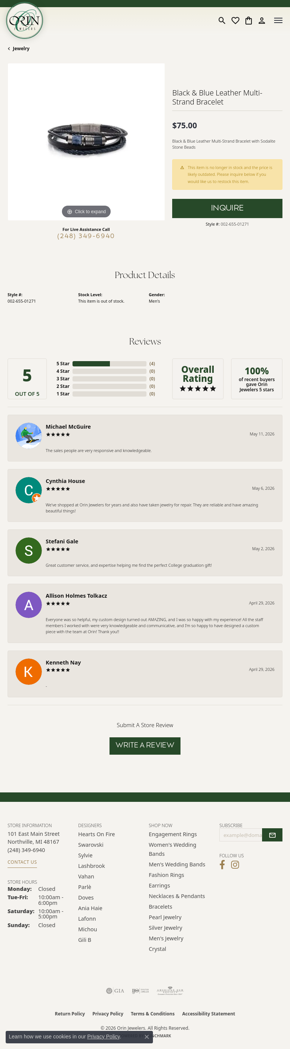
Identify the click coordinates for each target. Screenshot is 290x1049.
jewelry (21, 48)
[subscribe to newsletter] (272, 835)
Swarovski (90, 844)
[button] (222, 20)
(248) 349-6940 (86, 237)
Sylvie (85, 855)
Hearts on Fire (96, 834)
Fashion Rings (166, 874)
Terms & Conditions (153, 1014)
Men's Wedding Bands (177, 864)
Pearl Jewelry (165, 917)
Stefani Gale (62, 541)
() (152, 363)
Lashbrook (91, 865)
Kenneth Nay (63, 662)
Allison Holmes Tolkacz (76, 595)
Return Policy (70, 1014)
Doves (86, 897)
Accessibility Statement (208, 1014)
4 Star (63, 371)
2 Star (63, 386)
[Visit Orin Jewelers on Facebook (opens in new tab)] (222, 864)
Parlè (84, 887)
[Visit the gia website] (115, 991)
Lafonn (87, 918)
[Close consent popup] (147, 1037)
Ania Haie (90, 908)
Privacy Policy (108, 1014)
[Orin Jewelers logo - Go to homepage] (25, 20)
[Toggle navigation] (278, 20)
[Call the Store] (26, 850)
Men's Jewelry (166, 938)
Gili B (84, 939)
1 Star (63, 394)
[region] (86, 141)
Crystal (157, 948)
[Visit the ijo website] (140, 991)
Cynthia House (65, 481)
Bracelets (160, 906)
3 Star (63, 378)
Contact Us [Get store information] (22, 862)
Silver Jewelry (165, 927)
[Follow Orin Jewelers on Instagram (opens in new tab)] (235, 864)
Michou (87, 929)
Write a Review (145, 745)
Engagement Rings (173, 834)
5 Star (63, 363)
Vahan (86, 876)
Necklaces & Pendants (177, 896)
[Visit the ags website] (170, 991)
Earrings (159, 885)
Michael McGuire (68, 426)
